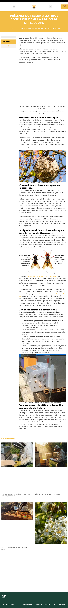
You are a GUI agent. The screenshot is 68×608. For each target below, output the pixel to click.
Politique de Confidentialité (43, 604)
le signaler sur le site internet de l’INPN (42, 276)
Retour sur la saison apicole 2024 (46, 572)
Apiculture (16, 28)
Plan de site (62, 604)
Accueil (10, 28)
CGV (54, 604)
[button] (14, 6)
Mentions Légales (27, 604)
